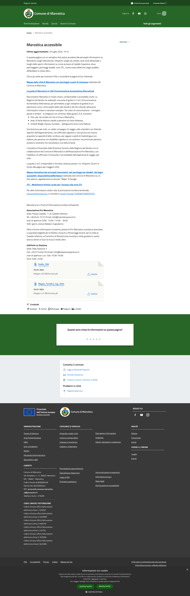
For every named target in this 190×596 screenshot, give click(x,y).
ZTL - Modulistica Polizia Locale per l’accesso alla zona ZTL (54, 184)
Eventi (134, 458)
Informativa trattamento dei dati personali (148, 561)
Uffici (26, 442)
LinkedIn (76, 308)
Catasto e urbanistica (68, 446)
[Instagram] (141, 13)
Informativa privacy (103, 476)
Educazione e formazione (105, 433)
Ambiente (99, 437)
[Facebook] (129, 13)
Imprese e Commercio (68, 442)
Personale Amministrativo (34, 455)
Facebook (32, 308)
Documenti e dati (31, 459)
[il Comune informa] (159, 3)
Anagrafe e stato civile (69, 433)
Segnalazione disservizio (70, 472)
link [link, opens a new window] (118, 581)
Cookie (55, 561)
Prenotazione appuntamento (71, 468)
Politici (26, 450)
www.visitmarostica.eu (37, 193)
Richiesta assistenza (68, 481)
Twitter (42, 308)
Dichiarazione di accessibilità (107, 485)
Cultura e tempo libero (69, 437)
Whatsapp (53, 308)
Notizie (134, 433)
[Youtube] (135, 13)
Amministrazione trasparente (107, 472)
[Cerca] (163, 13)
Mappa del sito (66, 561)
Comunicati (136, 437)
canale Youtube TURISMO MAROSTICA (77, 193)
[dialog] (95, 581)
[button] (95, 592)
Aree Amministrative (32, 437)
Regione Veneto (30, 3)
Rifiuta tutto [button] (105, 586)
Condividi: (33, 304)
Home (29, 32)
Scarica (92, 273)
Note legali (99, 481)
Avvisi (133, 442)
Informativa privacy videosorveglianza (150, 565)
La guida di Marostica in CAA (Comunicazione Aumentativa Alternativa (60, 91)
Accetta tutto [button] (86, 586)
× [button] (187, 570)
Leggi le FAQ (65, 477)
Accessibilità (35, 561)
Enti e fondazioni (31, 446)
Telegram (65, 308)
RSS (25, 561)
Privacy (46, 561)
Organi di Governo (31, 433)
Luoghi (134, 454)
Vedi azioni (125, 42)
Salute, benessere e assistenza (108, 442)
